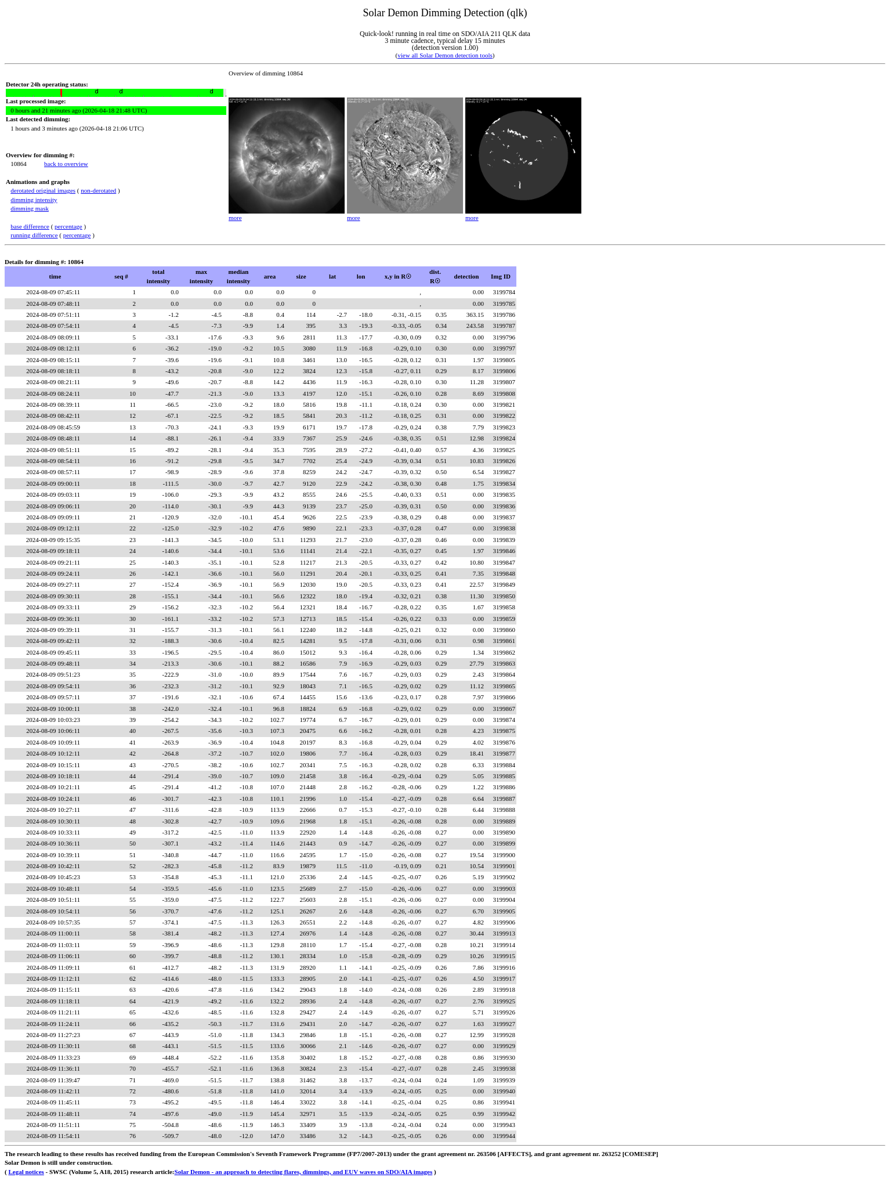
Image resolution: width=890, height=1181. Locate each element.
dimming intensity (33, 199)
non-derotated (98, 190)
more (235, 217)
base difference (29, 226)
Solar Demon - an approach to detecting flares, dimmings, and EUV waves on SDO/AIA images (304, 1171)
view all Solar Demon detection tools (444, 55)
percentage (68, 226)
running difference (33, 235)
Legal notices (26, 1171)
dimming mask (29, 208)
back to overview (66, 163)
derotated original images (42, 190)
